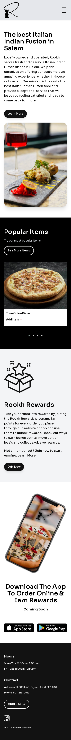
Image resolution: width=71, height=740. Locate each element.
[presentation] (34, 331)
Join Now (14, 466)
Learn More (15, 113)
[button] (29, 335)
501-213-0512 (21, 692)
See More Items (19, 250)
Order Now (16, 704)
